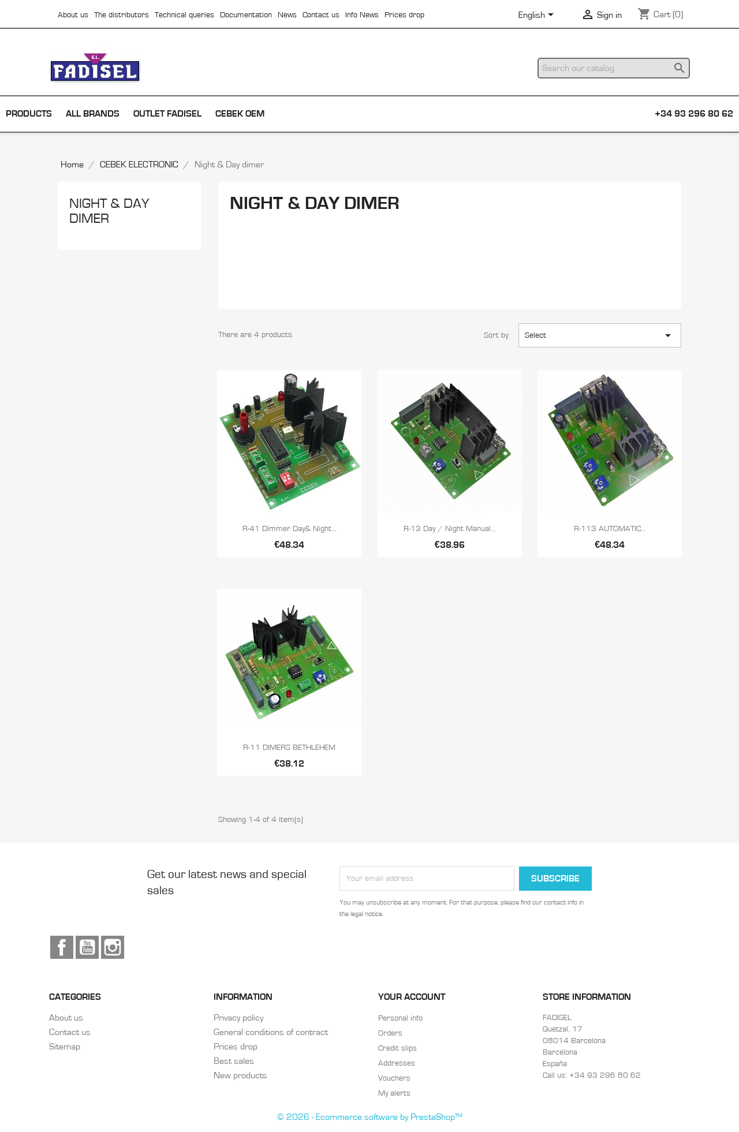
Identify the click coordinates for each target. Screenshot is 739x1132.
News (287, 15)
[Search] (614, 68)
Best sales (234, 1061)
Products (29, 113)
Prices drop (404, 15)
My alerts (394, 1093)
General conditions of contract (271, 1032)
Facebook (61, 947)
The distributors (121, 15)
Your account (411, 997)
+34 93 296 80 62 (694, 113)
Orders (390, 1033)
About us (73, 15)
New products (240, 1075)
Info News (362, 15)
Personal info (400, 1018)
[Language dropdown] (538, 16)
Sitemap (64, 1046)
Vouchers (394, 1078)
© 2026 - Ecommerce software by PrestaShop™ (369, 1117)
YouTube (87, 947)
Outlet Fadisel (167, 113)
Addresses (396, 1063)
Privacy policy (238, 1017)
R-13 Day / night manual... (450, 529)
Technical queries (184, 15)
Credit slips (397, 1048)
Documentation (246, 15)
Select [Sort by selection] (600, 335)
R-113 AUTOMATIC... (610, 529)
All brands (93, 113)
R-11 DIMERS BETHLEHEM (289, 748)
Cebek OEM (239, 113)
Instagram (112, 947)
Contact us (321, 15)
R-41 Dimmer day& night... (289, 529)
